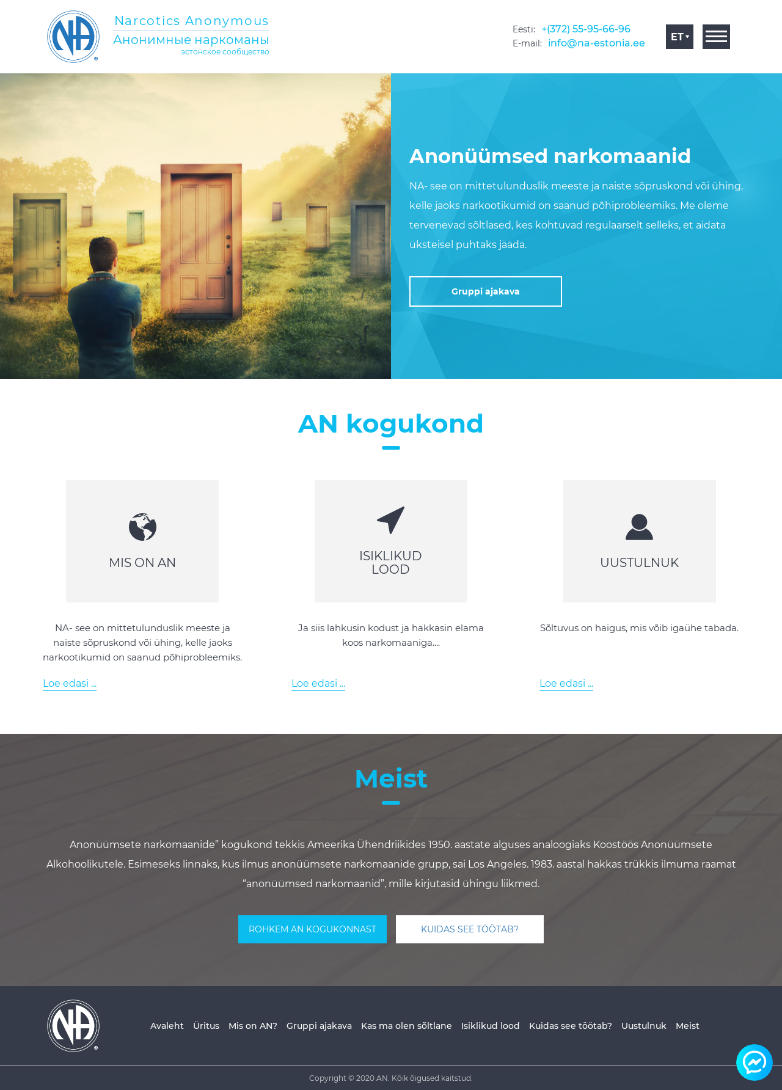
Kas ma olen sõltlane (406, 1025)
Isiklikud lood (490, 1025)
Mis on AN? (252, 1025)
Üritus (206, 1025)
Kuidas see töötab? (570, 1025)
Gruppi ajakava (319, 1025)
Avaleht (167, 1025)
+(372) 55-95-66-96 (585, 29)
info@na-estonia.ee (596, 43)
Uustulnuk (644, 1025)
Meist (688, 1025)
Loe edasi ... (70, 683)
